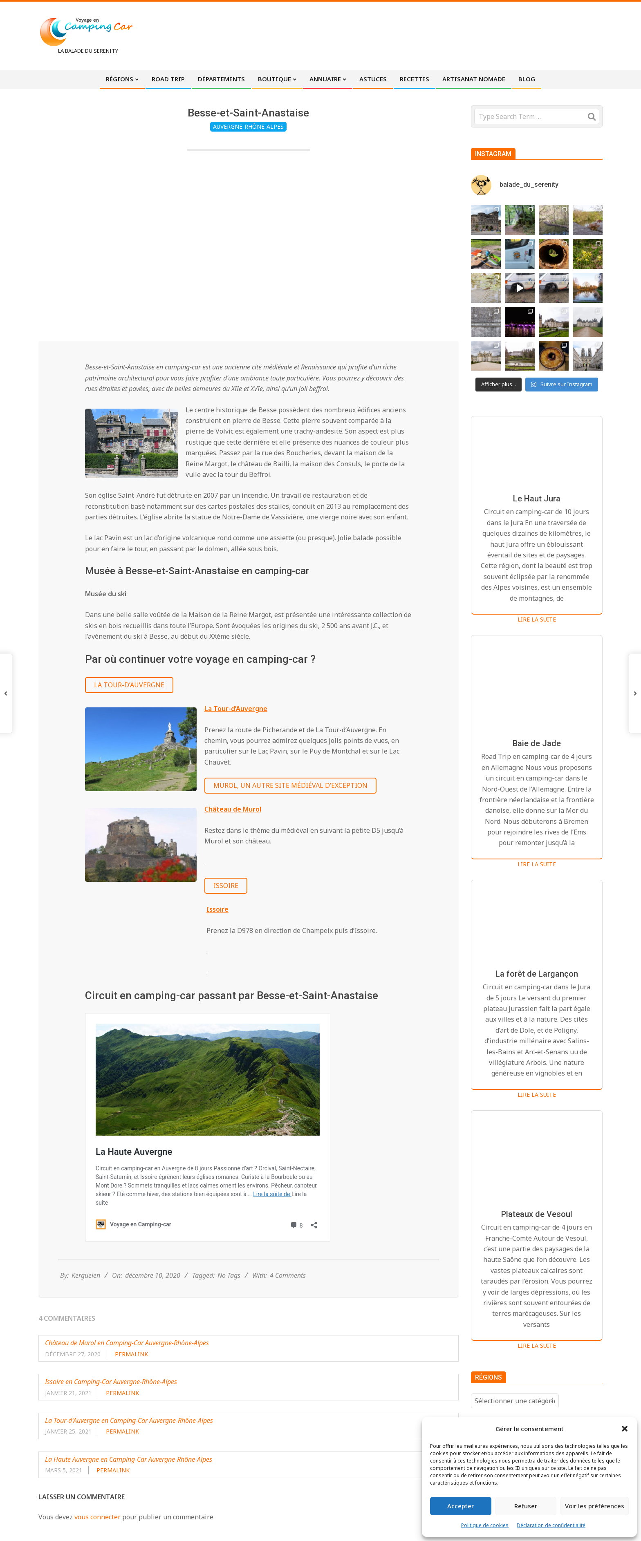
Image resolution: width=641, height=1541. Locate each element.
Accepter (460, 1506)
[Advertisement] (452, 34)
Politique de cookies (485, 1525)
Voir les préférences (594, 1506)
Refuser (525, 1506)
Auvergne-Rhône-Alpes (248, 126)
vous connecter (97, 1516)
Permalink (131, 1354)
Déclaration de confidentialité (551, 1525)
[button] (625, 1429)
